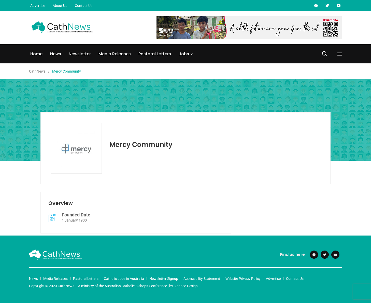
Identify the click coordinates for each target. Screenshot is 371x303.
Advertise (37, 6)
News (55, 54)
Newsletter (80, 54)
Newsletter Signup (163, 279)
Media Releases (114, 54)
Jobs (184, 54)
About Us (60, 6)
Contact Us (83, 6)
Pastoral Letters (154, 54)
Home (36, 54)
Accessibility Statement (201, 279)
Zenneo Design (186, 286)
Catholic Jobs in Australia (124, 279)
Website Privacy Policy (243, 279)
